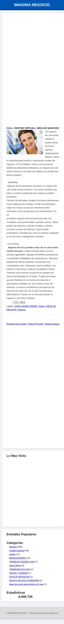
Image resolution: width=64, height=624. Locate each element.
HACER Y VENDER (18, 573)
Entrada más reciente (17, 324)
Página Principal (35, 324)
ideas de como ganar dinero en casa (26, 584)
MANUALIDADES (17, 558)
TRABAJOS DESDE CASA (22, 562)
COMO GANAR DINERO (25, 306)
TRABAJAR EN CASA (19, 569)
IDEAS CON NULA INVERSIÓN (24, 580)
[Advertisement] (33, 510)
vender (12, 554)
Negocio (21, 310)
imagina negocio (17, 550)
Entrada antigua (51, 324)
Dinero (42, 306)
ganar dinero (15, 565)
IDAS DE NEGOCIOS (19, 577)
